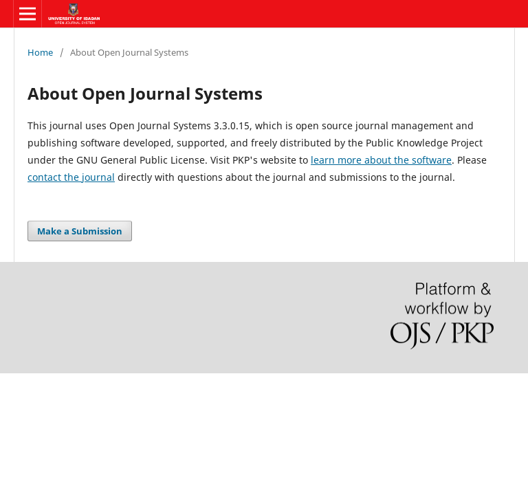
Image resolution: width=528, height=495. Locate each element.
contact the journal (71, 177)
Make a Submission (79, 231)
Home (40, 52)
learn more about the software (381, 159)
